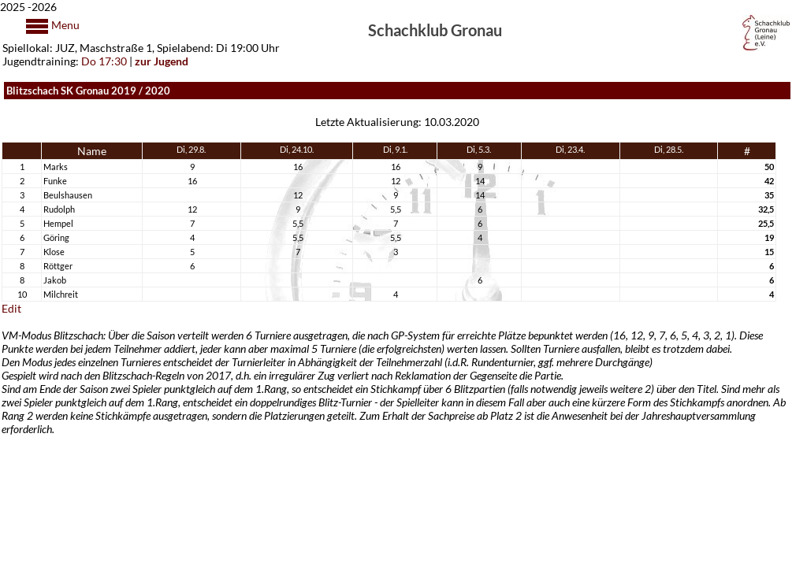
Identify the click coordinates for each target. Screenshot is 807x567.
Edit (11, 308)
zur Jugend (161, 61)
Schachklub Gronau (435, 29)
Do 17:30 (104, 61)
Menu (64, 25)
